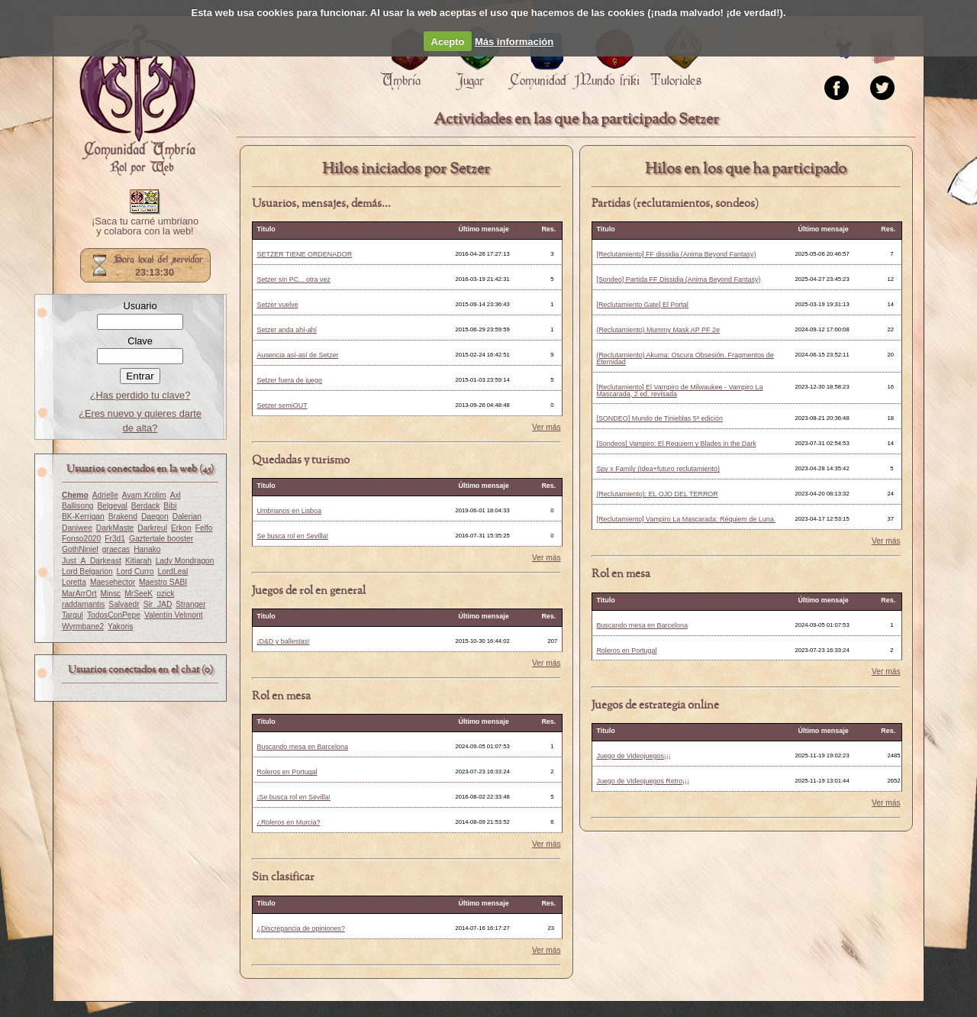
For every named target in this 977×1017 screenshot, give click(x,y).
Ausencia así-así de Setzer (297, 355)
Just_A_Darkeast (91, 561)
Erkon (181, 528)
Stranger (190, 604)
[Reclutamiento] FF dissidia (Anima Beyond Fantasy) (676, 254)
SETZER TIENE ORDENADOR (304, 254)
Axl (175, 495)
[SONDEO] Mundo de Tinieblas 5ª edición (659, 418)
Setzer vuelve (277, 304)
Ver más (546, 427)
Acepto (448, 41)
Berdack (145, 506)
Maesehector (112, 582)
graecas (116, 549)
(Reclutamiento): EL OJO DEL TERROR (656, 494)
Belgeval (112, 506)
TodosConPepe (113, 615)
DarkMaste (115, 528)
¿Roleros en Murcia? (288, 822)
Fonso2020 (81, 538)
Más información (514, 41)
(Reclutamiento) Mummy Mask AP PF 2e (658, 330)
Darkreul (152, 528)
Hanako (147, 549)
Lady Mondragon (185, 561)
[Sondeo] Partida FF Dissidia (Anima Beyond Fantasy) (678, 279)
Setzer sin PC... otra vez (293, 279)
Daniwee (77, 528)
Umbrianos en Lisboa (288, 511)
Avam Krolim (144, 495)
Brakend (122, 516)
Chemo (75, 495)
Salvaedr (123, 604)
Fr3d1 (115, 538)
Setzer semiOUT (281, 405)
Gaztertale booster (161, 538)
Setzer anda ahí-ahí (286, 330)
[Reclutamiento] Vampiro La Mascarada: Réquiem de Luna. (685, 519)
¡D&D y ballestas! (282, 641)
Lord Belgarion (87, 571)
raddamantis (83, 604)
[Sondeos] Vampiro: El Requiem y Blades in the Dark (676, 443)
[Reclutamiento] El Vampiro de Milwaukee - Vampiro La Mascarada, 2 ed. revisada (679, 390)
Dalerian (187, 516)
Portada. (137, 100)
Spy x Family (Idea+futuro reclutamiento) (657, 469)
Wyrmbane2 (83, 626)
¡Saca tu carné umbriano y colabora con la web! (145, 227)
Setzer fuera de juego (289, 380)
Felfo (204, 528)
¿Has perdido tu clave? (140, 395)
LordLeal (173, 571)
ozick (165, 593)
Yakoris (120, 626)
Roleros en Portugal (286, 772)
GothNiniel (80, 549)
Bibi (169, 506)
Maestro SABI (163, 582)
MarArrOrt (79, 593)
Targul (72, 615)
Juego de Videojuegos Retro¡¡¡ (642, 781)
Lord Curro (135, 571)
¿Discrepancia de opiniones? (300, 928)
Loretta (74, 582)
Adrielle (105, 495)
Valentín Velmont (173, 615)
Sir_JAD (158, 604)
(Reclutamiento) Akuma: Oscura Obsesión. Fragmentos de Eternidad (684, 358)
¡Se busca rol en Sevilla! (293, 797)
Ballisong (78, 506)
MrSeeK (138, 593)
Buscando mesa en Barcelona (301, 747)
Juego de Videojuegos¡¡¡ (633, 756)
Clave (140, 341)
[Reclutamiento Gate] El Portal (642, 304)
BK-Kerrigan (83, 516)
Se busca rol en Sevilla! (292, 536)
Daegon (155, 516)
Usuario (139, 306)
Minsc (110, 593)
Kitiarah (138, 561)
